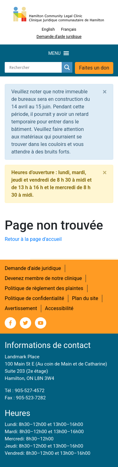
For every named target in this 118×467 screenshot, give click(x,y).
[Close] (104, 91)
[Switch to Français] (68, 29)
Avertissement (21, 308)
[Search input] (34, 67)
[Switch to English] (48, 29)
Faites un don (94, 68)
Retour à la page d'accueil (33, 239)
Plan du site (85, 298)
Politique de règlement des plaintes (44, 288)
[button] (54, 53)
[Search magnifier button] (67, 67)
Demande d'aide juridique (59, 36)
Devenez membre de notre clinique (43, 278)
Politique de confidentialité (34, 298)
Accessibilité (59, 308)
